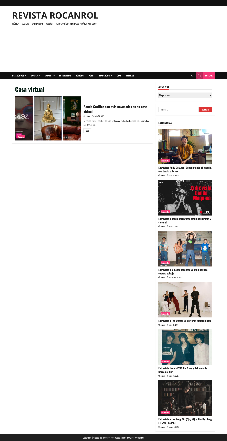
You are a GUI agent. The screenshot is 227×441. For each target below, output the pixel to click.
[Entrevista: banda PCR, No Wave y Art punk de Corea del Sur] (185, 347)
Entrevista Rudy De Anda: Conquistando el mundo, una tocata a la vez (185, 169)
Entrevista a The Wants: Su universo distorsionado (185, 321)
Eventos (49, 75)
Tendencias (104, 75)
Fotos (92, 75)
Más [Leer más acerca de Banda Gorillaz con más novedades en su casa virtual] (88, 131)
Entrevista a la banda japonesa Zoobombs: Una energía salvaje (182, 271)
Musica (34, 75)
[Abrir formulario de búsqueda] (192, 75)
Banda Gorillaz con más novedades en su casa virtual (48, 118)
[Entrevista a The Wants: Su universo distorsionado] (185, 300)
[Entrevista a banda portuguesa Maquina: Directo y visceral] (185, 198)
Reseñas (130, 75)
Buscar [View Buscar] (204, 75)
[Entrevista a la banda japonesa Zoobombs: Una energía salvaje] (185, 248)
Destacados (18, 75)
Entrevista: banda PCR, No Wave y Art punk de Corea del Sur (182, 370)
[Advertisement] (113, 47)
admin (88, 116)
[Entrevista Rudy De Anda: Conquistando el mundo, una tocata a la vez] (185, 147)
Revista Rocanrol (55, 15)
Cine (119, 75)
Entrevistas (65, 75)
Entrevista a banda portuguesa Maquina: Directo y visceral (184, 220)
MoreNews (126, 437)
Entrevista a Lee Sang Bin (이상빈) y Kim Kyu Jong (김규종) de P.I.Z (185, 421)
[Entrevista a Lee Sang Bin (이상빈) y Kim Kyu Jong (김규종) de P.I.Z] (185, 398)
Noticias (80, 75)
